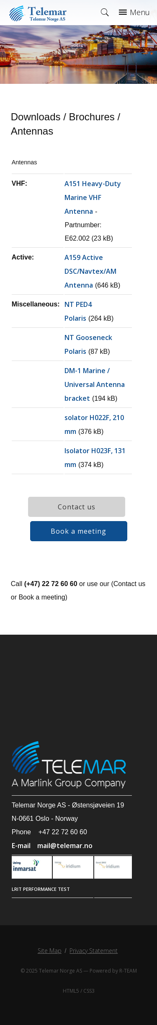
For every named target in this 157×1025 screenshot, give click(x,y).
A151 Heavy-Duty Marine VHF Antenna (92, 197)
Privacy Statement (93, 951)
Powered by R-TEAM (113, 970)
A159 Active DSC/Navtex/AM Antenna (90, 271)
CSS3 (89, 990)
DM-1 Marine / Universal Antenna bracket (94, 384)
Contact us (76, 506)
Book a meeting (78, 531)
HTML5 (71, 990)
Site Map (50, 951)
